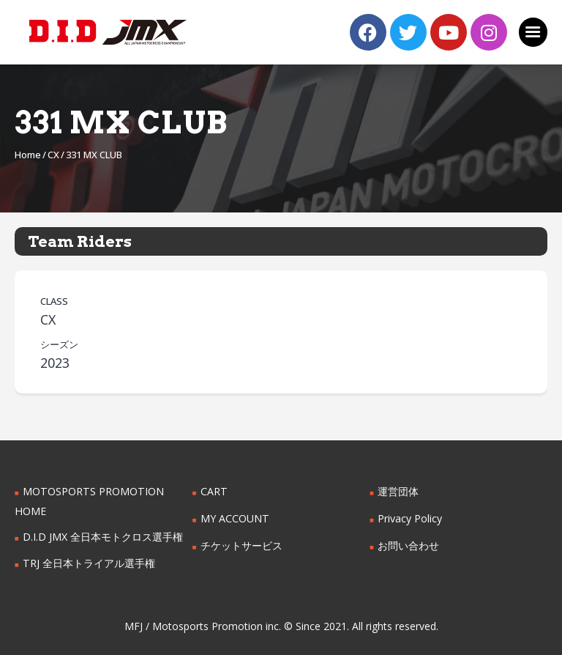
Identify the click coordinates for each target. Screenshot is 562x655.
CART (214, 491)
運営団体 (398, 491)
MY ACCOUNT (235, 518)
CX (53, 154)
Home (28, 154)
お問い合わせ (408, 545)
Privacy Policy (410, 518)
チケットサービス (241, 545)
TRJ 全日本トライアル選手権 (88, 563)
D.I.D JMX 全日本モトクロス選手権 (103, 537)
